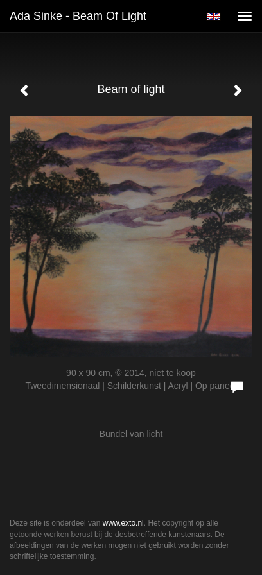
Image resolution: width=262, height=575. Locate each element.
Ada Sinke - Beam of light (78, 16)
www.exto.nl (123, 523)
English (213, 17)
